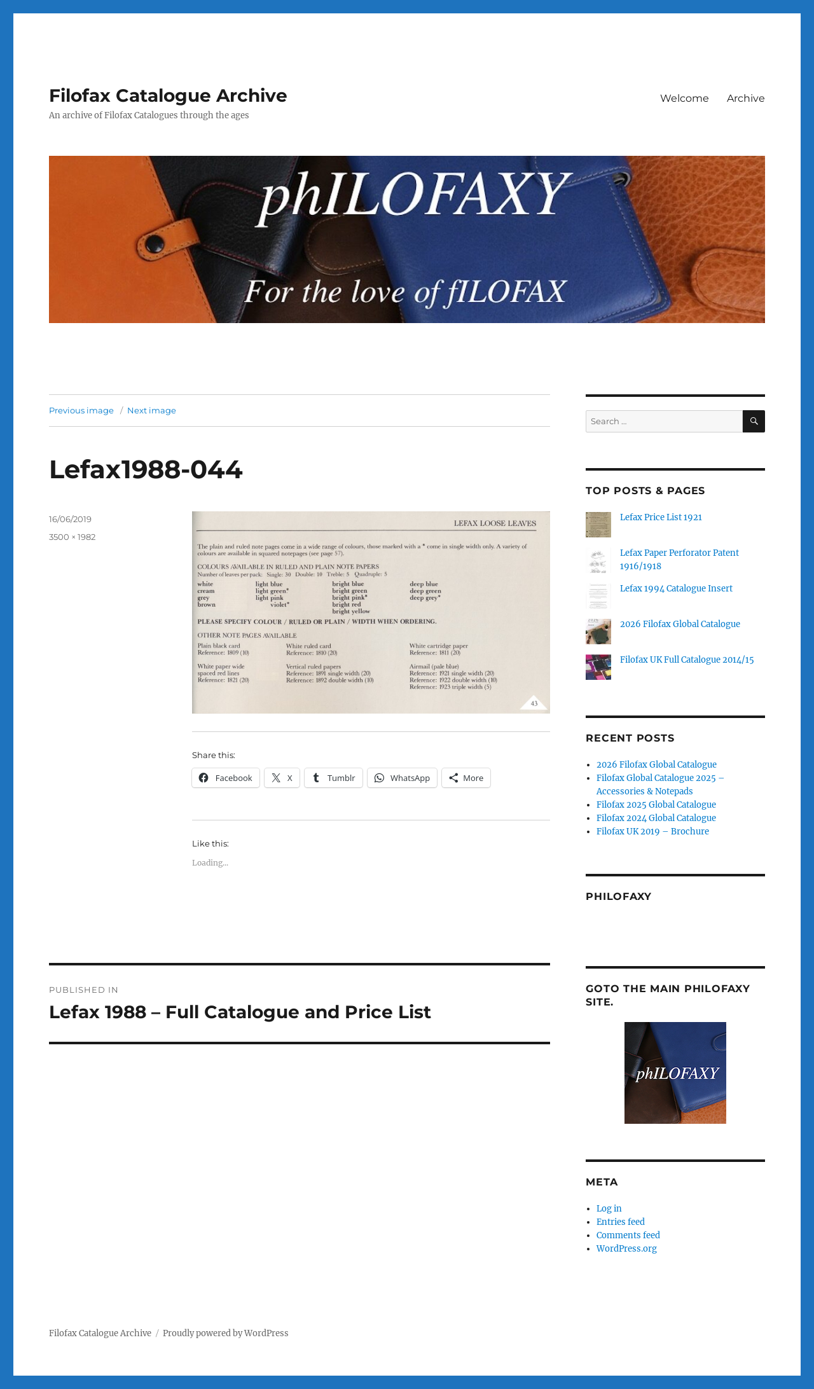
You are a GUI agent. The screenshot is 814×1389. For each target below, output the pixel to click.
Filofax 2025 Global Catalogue (656, 804)
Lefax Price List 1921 (661, 517)
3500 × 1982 (72, 537)
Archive (746, 98)
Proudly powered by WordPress (226, 1333)
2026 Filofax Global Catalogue (680, 624)
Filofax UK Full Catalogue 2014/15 (687, 659)
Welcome (684, 98)
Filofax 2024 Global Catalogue (656, 818)
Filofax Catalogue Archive (168, 95)
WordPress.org (627, 1248)
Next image (151, 410)
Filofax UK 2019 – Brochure (653, 831)
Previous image (81, 410)
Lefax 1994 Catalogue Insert (676, 588)
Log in (609, 1208)
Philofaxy (619, 896)
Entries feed (621, 1222)
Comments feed (628, 1235)
